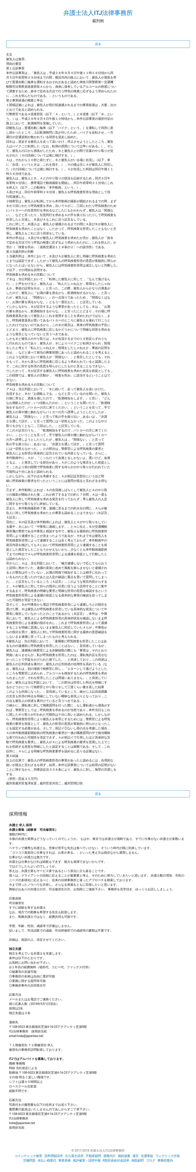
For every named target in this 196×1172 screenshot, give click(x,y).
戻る (98, 44)
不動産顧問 (93, 1156)
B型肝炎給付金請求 (116, 1160)
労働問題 (29, 1160)
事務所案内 (165, 1160)
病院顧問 (137, 1160)
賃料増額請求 (53, 1156)
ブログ (150, 1160)
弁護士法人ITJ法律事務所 (98, 12)
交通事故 (147, 1156)
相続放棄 (124, 1156)
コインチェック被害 (28, 1156)
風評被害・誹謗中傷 (86, 1160)
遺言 (135, 1156)
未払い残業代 (47, 1160)
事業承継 (64, 1160)
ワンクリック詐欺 (167, 1156)
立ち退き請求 (74, 1156)
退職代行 (109, 1156)
